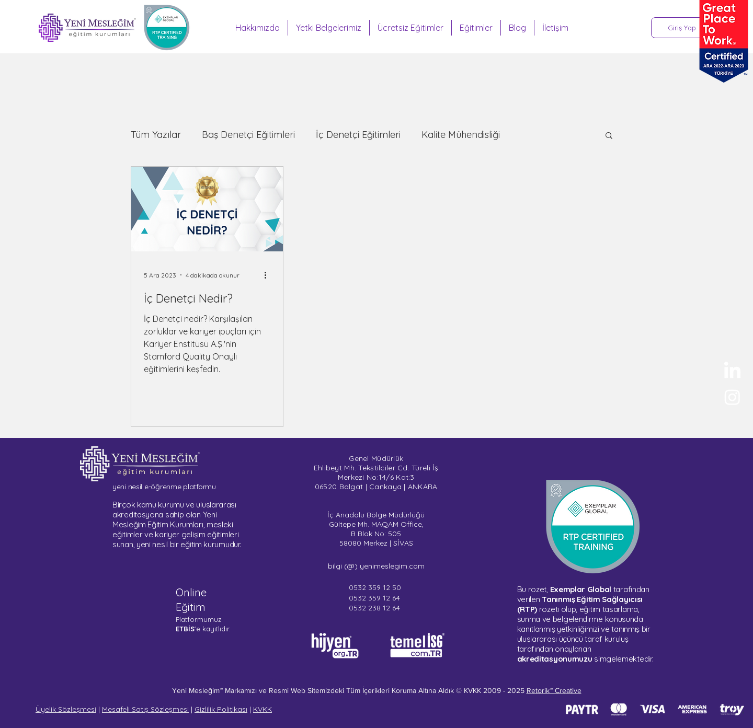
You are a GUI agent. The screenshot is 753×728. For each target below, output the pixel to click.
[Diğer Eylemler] (269, 275)
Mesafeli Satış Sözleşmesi (145, 709)
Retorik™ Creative (554, 690)
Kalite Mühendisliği (460, 135)
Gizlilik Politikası (221, 709)
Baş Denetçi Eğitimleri (248, 135)
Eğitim (191, 607)
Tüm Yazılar (156, 135)
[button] (609, 136)
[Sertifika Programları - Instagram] (732, 397)
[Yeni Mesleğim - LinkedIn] (732, 371)
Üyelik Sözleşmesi (66, 709)
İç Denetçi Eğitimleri (358, 135)
